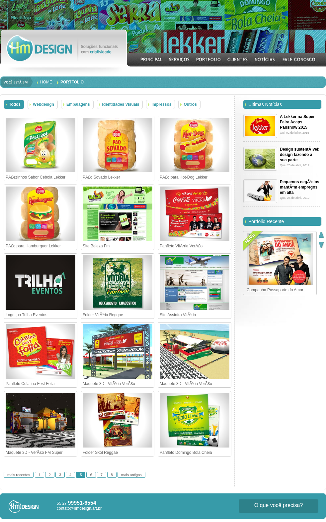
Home (46, 82)
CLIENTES (237, 60)
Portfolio (72, 82)
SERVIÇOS (179, 60)
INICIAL (152, 60)
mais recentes (18, 475)
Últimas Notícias (265, 104)
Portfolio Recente (266, 221)
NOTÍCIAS (265, 60)
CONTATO (299, 60)
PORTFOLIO (209, 60)
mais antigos (131, 475)
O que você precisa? (278, 505)
